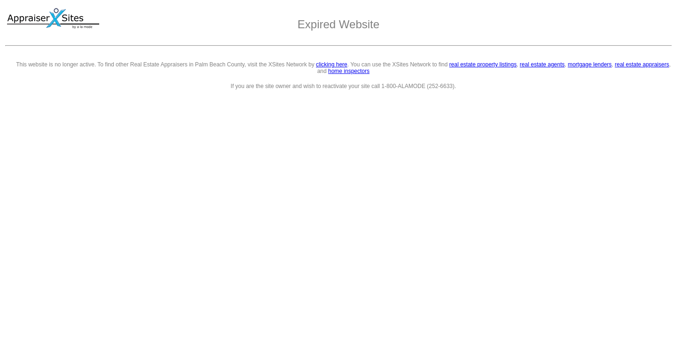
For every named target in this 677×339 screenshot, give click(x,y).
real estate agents (542, 64)
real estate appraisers (642, 64)
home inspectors (349, 71)
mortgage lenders (590, 64)
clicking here (331, 64)
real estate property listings (483, 64)
